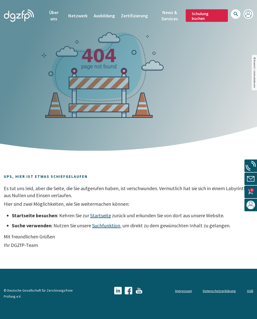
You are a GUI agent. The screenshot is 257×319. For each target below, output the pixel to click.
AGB (250, 291)
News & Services (169, 15)
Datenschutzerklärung (219, 291)
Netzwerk (78, 15)
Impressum (183, 291)
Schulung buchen (200, 15)
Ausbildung (104, 15)
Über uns (53, 15)
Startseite (100, 215)
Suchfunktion (106, 225)
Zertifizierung (134, 15)
